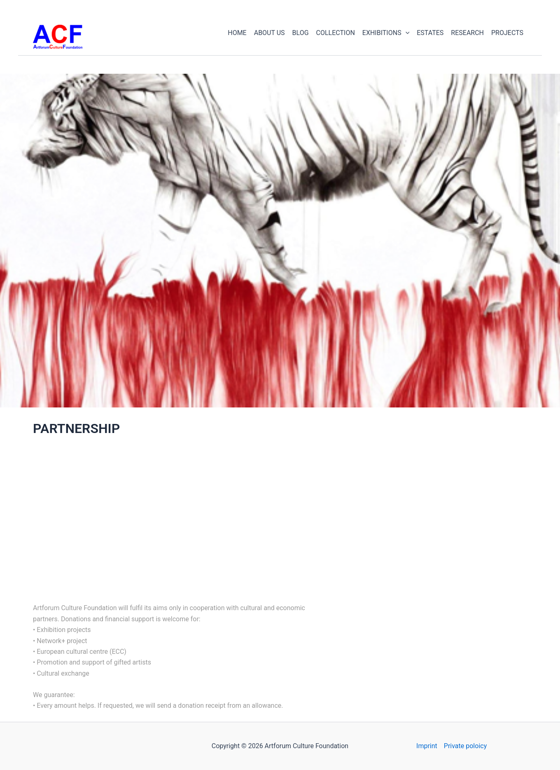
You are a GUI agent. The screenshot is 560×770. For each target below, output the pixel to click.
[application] (405, 33)
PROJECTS (507, 33)
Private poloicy (465, 746)
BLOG (300, 33)
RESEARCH (467, 33)
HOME (237, 33)
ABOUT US (269, 33)
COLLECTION (335, 33)
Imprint (426, 746)
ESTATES (430, 33)
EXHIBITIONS (385, 33)
